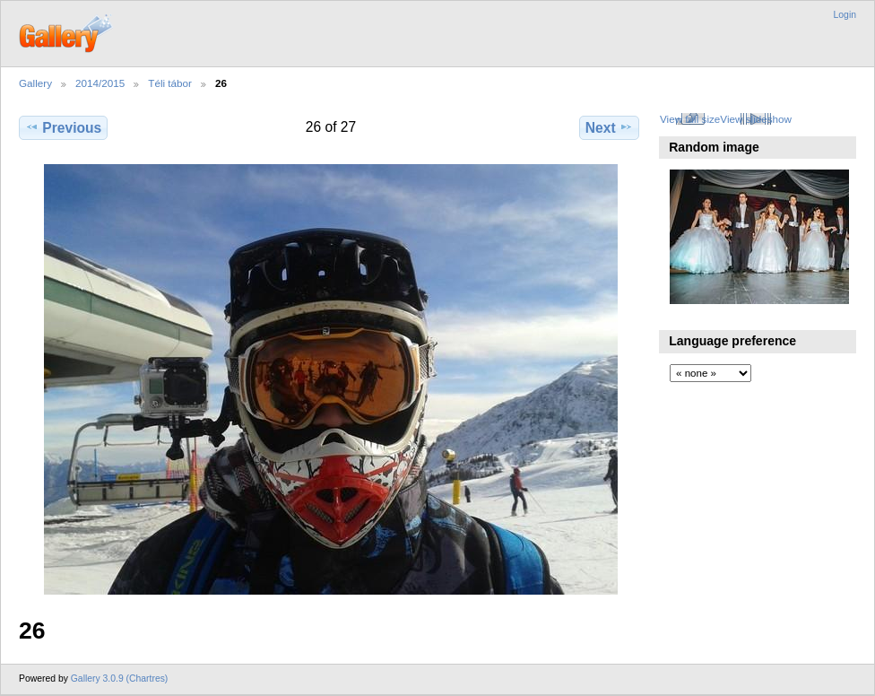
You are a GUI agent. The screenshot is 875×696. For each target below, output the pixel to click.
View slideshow (756, 119)
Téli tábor (170, 83)
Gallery (35, 83)
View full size (690, 119)
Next (609, 127)
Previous (63, 127)
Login (845, 15)
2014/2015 (100, 83)
